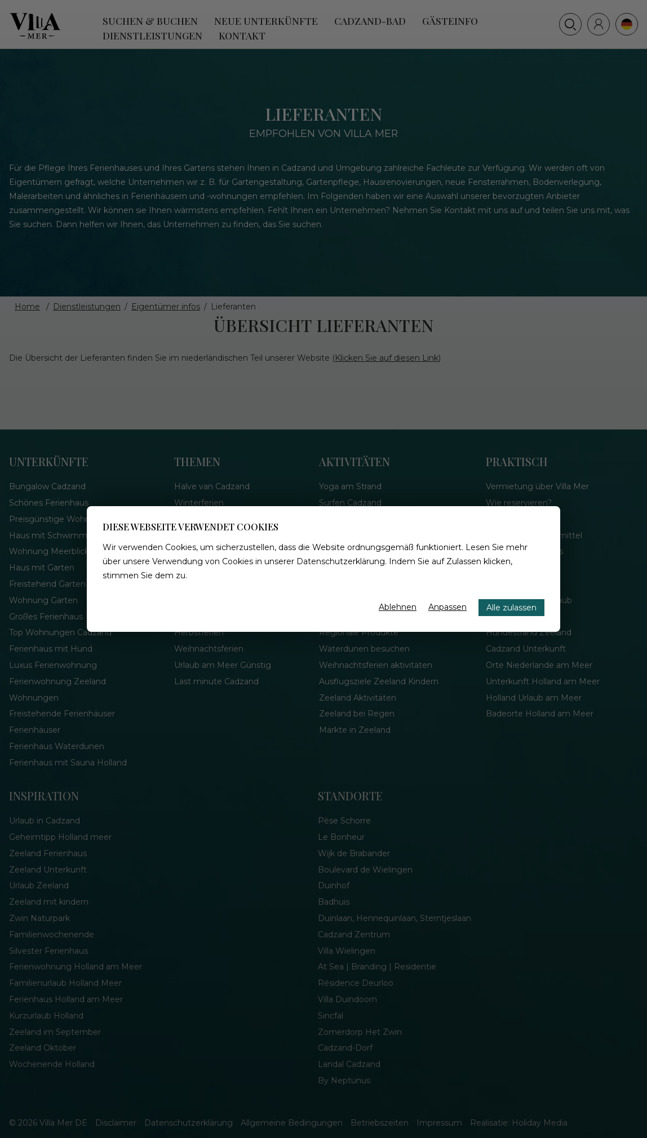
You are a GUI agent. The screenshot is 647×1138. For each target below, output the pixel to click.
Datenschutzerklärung (340, 561)
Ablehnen (397, 607)
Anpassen (447, 607)
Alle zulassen (511, 608)
